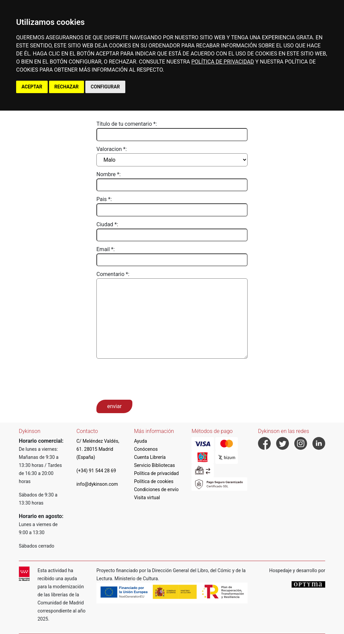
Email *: (105, 249)
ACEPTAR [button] (32, 86)
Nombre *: (108, 174)
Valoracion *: (111, 149)
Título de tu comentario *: (126, 124)
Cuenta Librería (150, 457)
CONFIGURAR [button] (105, 86)
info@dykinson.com (97, 484)
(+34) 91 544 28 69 (96, 470)
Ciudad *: (107, 224)
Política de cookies (153, 481)
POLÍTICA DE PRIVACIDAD (222, 61)
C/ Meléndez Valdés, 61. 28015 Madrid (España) (97, 449)
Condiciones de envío (156, 489)
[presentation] (147, 378)
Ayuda (140, 441)
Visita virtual (147, 497)
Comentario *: (112, 274)
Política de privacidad (156, 473)
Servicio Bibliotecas (154, 465)
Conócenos (146, 449)
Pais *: (104, 199)
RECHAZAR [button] (66, 86)
